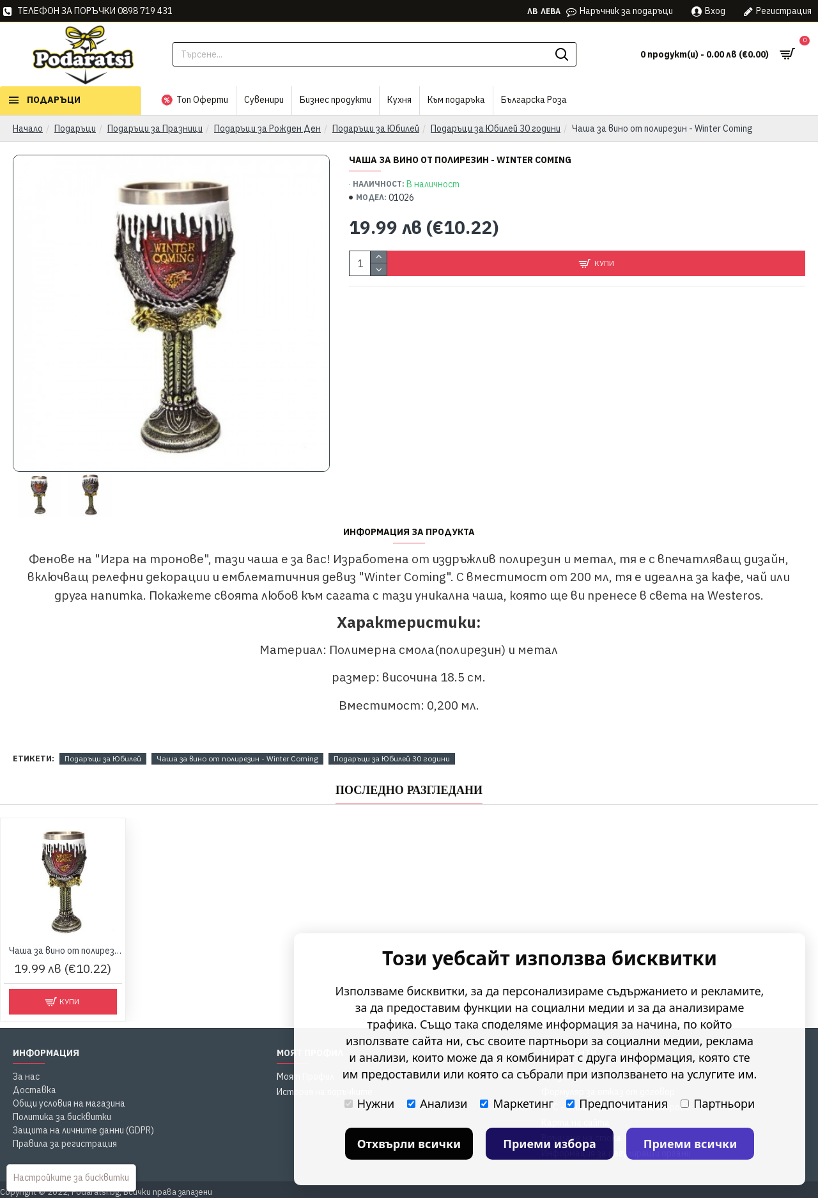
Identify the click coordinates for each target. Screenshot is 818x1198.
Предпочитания (617, 1103)
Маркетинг (516, 1103)
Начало (28, 128)
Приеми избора (549, 1143)
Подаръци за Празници (155, 128)
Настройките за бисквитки (71, 1177)
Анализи (437, 1103)
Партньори (718, 1103)
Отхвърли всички (409, 1143)
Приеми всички (690, 1143)
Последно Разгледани (409, 790)
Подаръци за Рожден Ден (267, 128)
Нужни (369, 1103)
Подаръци (75, 128)
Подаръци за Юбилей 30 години (495, 128)
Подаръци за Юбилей (375, 128)
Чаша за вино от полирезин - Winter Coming (237, 758)
